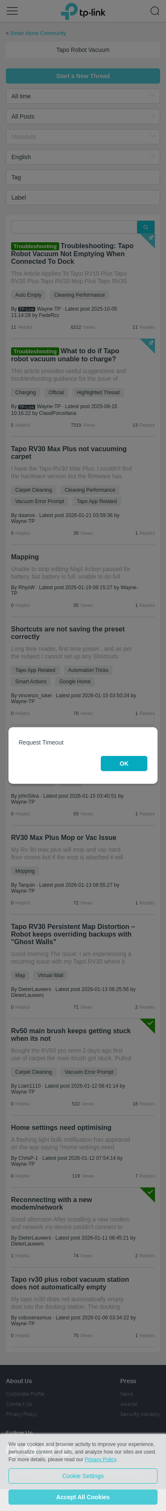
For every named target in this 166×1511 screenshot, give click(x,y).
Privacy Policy (100, 1459)
